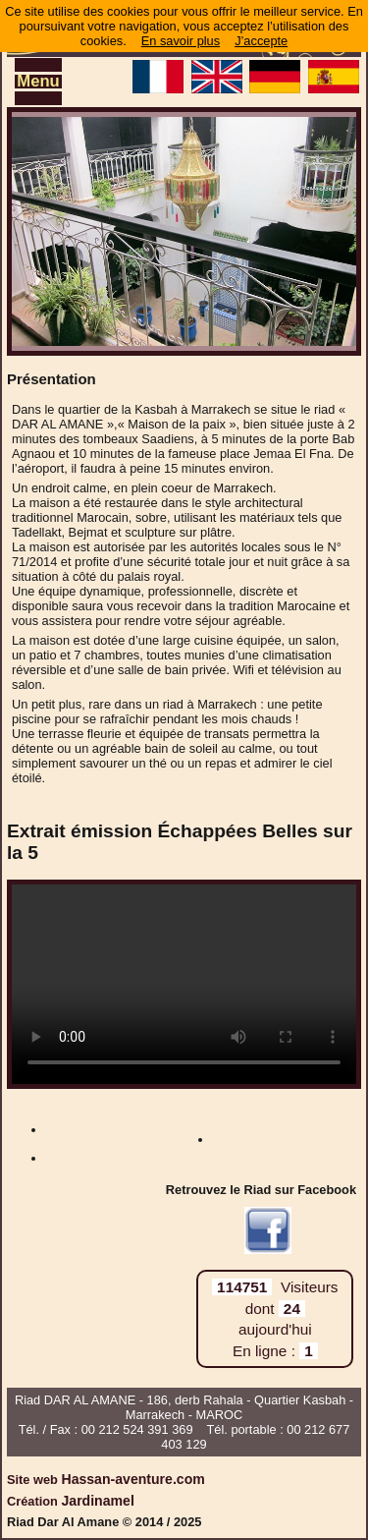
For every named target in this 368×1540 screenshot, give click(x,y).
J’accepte (261, 40)
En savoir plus (180, 40)
